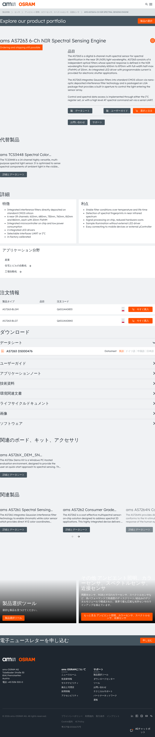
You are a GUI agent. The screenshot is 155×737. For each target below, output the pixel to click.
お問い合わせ (77, 122)
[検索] (146, 4)
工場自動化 (11, 271)
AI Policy (79, 721)
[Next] (79, 536)
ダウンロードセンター (104, 679)
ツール (97, 683)
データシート (80, 110)
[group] (30, 161)
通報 (96, 699)
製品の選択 (146, 20)
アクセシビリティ (69, 695)
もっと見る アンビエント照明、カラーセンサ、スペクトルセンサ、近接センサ (117, 617)
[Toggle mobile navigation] (151, 4)
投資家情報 (66, 679)
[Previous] (72, 536)
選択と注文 (143, 110)
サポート (97, 122)
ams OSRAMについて (73, 669)
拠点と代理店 (67, 687)
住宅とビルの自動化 (16, 265)
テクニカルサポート (103, 691)
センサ (17, 12)
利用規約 (89, 716)
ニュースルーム (68, 674)
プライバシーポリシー (72, 716)
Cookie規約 (67, 721)
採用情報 (65, 691)
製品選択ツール (13, 617)
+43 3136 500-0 (15, 682)
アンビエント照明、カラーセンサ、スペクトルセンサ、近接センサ (52, 12)
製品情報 (6, 12)
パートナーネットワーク (105, 695)
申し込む (147, 640)
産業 (7, 259)
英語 (121, 351)
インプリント (113, 716)
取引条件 (100, 716)
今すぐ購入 (140, 309)
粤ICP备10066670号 (71, 726)
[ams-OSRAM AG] (18, 4)
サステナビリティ (69, 683)
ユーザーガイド (117, 110)
